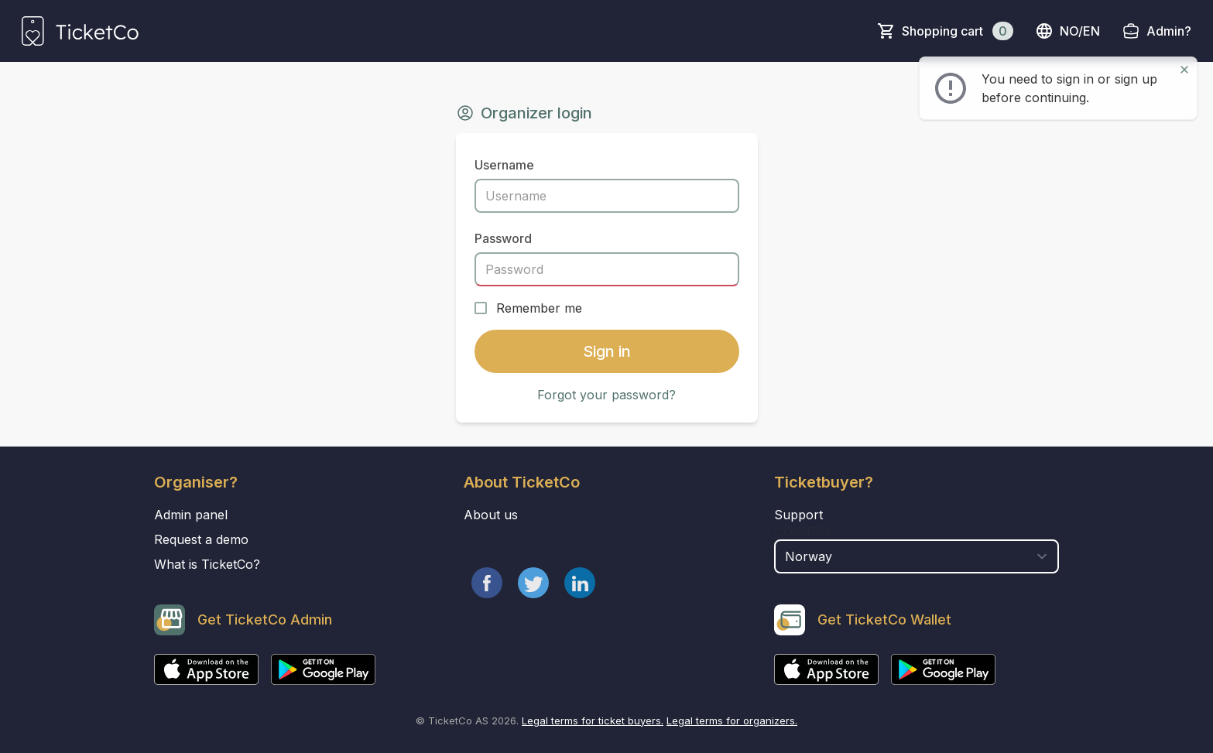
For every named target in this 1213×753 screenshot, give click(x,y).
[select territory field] (917, 556)
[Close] (1184, 69)
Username (504, 165)
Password (503, 238)
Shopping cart (957, 31)
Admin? (1168, 31)
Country (803, 531)
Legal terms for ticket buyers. (592, 720)
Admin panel (191, 514)
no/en (1067, 31)
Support (798, 514)
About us (491, 514)
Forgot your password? (606, 394)
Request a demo (201, 539)
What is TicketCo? (207, 564)
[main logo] (80, 31)
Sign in (607, 351)
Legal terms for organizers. (731, 720)
